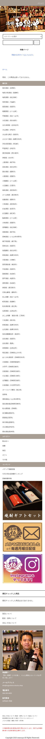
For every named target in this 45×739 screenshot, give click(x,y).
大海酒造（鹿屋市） (9, 223)
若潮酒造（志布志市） (10, 348)
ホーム (4, 69)
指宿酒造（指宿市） (9, 107)
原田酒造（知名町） (9, 283)
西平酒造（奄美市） (9, 278)
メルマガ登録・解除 (8, 720)
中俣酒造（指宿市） (9, 269)
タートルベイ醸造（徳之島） (12, 390)
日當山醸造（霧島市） (10, 292)
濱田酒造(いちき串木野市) (11, 399)
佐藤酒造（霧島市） (9, 199)
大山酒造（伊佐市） (9, 130)
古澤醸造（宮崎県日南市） (11, 380)
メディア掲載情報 (8, 469)
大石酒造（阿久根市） (10, 120)
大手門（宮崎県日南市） (11, 367)
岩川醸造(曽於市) (8, 413)
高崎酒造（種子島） (9, 232)
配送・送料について (21, 716)
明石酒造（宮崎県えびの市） (12, 353)
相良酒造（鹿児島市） (10, 190)
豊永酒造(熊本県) (8, 431)
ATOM (21, 720)
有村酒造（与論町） (9, 102)
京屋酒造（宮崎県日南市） (11, 371)
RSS (16, 720)
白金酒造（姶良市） (9, 209)
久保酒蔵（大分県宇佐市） (11, 385)
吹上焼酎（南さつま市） (11, 297)
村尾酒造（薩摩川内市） (11, 325)
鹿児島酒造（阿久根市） (11, 153)
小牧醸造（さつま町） (10, 181)
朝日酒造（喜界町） (9, 88)
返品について (32, 716)
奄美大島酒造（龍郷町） (11, 93)
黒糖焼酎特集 (7, 478)
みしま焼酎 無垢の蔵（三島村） (14, 315)
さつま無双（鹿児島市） (11, 195)
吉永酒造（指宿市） (9, 339)
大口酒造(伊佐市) (8, 427)
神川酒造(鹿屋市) (8, 422)
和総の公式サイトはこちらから (22, 55)
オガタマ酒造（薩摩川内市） (12, 139)
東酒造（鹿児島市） (9, 288)
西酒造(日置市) (7, 418)
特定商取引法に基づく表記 (10, 718)
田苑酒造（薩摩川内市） (11, 255)
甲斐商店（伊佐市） (9, 148)
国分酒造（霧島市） (9, 171)
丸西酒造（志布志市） (10, 311)
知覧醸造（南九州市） (10, 250)
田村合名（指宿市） (9, 246)
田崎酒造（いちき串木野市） (12, 237)
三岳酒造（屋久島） (9, 320)
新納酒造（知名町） (9, 274)
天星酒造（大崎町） (9, 260)
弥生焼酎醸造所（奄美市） (11, 334)
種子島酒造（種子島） (10, 241)
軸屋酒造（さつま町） (10, 218)
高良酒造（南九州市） (10, 167)
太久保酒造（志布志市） (11, 125)
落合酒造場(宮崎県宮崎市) (11, 404)
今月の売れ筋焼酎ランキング (12, 474)
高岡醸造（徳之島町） (10, 227)
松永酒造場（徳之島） (10, 306)
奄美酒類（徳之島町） (10, 97)
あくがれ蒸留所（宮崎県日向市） (14, 357)
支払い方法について (8, 716)
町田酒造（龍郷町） (9, 301)
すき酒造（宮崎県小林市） (11, 376)
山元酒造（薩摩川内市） (11, 329)
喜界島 (4, 394)
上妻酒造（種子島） (9, 162)
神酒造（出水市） (8, 158)
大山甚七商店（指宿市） (11, 134)
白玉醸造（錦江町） (9, 213)
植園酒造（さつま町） (10, 111)
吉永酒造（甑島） (8, 343)
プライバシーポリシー (26, 718)
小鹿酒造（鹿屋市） (9, 176)
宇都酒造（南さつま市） (11, 116)
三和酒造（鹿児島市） (10, 204)
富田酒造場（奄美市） (10, 264)
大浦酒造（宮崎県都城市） (11, 362)
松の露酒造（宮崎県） (10, 408)
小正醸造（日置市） (9, 185)
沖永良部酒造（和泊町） (11, 144)
